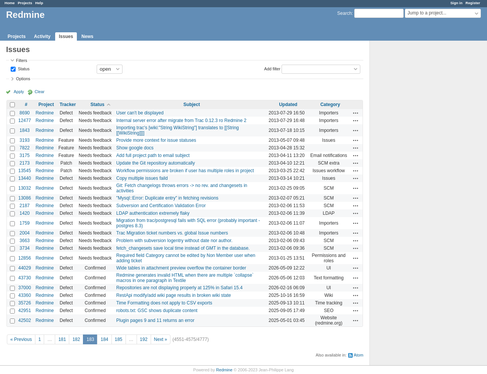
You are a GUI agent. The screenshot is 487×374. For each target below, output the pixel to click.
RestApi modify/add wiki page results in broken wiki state (173, 295)
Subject (191, 104)
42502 (24, 320)
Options (23, 78)
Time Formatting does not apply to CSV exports (164, 303)
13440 (24, 178)
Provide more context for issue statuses (156, 140)
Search (344, 13)
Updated (288, 104)
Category (330, 104)
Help (39, 3)
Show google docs (135, 148)
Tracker (68, 104)
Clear (40, 91)
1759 (24, 223)
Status (23, 68)
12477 (24, 120)
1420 (24, 213)
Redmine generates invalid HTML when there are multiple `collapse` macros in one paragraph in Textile (185, 278)
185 (119, 339)
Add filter (272, 68)
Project (46, 104)
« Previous (21, 339)
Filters (21, 60)
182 (76, 339)
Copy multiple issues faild (142, 178)
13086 (24, 198)
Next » (160, 339)
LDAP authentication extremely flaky (153, 213)
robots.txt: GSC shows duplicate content (156, 310)
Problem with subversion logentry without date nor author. (174, 240)
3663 (24, 240)
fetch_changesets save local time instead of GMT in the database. (183, 248)
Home (10, 3)
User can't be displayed (140, 113)
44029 (24, 268)
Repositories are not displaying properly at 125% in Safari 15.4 (179, 287)
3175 (24, 155)
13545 (24, 170)
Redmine (44, 113)
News (87, 36)
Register (473, 3)
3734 (24, 248)
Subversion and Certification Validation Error (161, 205)
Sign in (456, 3)
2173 (24, 163)
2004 (24, 233)
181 (62, 339)
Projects (25, 3)
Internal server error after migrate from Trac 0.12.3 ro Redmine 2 (181, 120)
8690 (24, 113)
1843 (24, 130)
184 (104, 339)
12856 (24, 258)
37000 (24, 287)
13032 (24, 188)
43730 (24, 277)
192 (144, 339)
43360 (24, 295)
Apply (19, 91)
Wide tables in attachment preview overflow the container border (181, 268)
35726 (24, 303)
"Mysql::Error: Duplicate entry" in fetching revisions (167, 198)
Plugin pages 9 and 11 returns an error (155, 320)
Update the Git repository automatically (155, 163)
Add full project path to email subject (153, 155)
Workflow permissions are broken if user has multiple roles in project (185, 170)
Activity (42, 36)
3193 (24, 140)
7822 (24, 148)
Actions (356, 113)
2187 (24, 205)
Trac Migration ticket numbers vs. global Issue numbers (172, 233)
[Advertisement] (407, 160)
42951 (24, 310)
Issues (66, 36)
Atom (358, 355)
